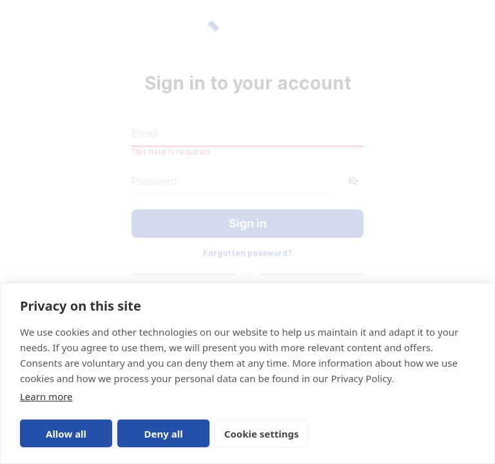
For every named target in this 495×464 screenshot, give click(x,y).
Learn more (46, 396)
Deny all (163, 433)
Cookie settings (261, 433)
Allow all (66, 433)
